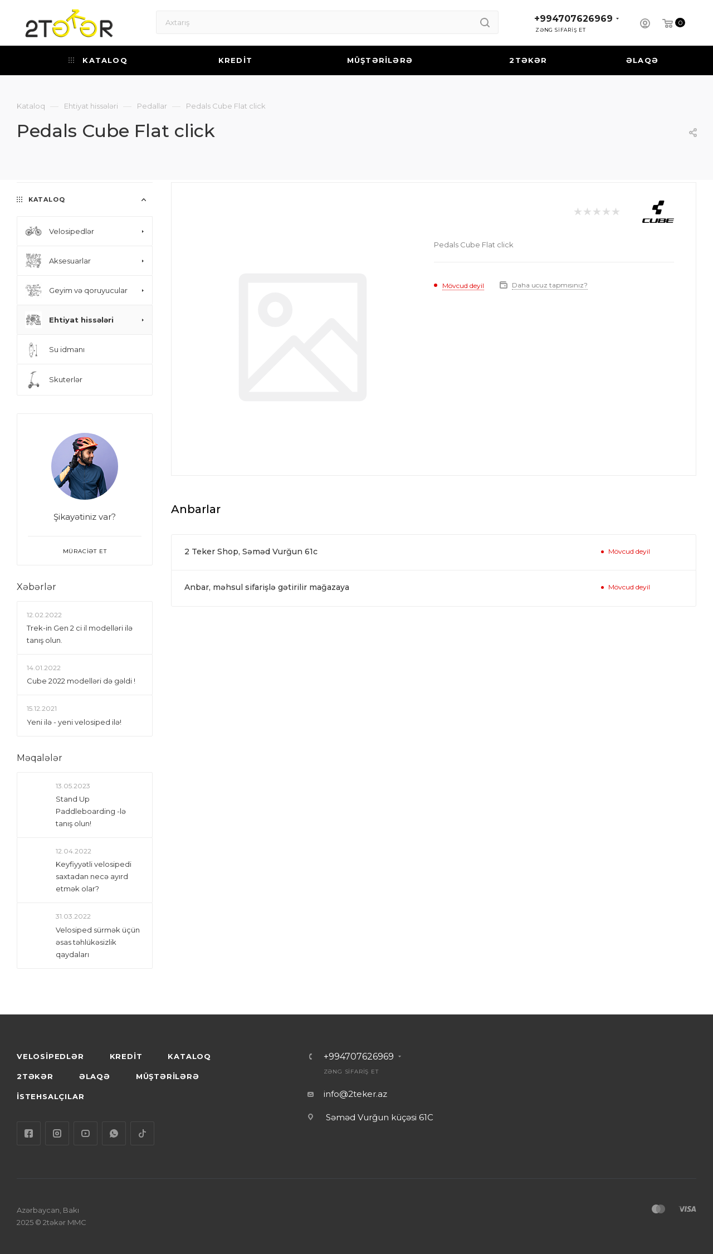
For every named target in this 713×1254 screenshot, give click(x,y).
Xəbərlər (36, 587)
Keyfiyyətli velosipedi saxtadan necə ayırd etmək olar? (93, 876)
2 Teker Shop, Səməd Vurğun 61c (251, 552)
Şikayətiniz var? (84, 516)
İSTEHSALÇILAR (50, 1096)
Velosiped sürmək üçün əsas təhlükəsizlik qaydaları (98, 942)
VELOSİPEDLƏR (50, 1056)
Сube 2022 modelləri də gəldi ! (81, 680)
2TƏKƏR (35, 1076)
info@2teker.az (355, 1094)
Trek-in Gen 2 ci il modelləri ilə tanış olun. (80, 634)
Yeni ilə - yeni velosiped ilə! (74, 722)
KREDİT (126, 1056)
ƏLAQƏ (94, 1076)
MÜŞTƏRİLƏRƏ (167, 1076)
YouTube (85, 1133)
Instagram (57, 1133)
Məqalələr (39, 758)
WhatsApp (114, 1133)
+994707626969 (573, 18)
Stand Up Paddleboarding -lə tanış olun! (91, 811)
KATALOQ (189, 1056)
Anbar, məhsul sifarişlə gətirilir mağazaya (266, 587)
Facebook (29, 1133)
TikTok (142, 1133)
